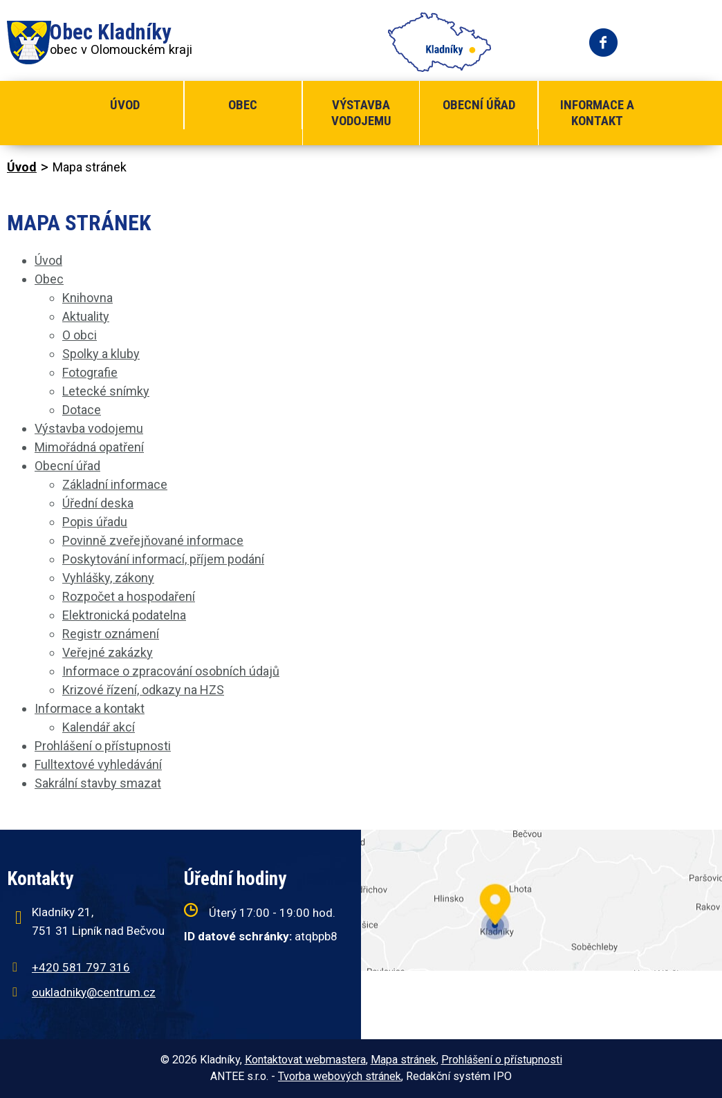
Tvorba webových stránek (339, 1076)
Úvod (125, 105)
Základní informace (114, 484)
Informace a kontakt (597, 113)
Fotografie (90, 372)
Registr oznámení (110, 633)
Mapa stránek (403, 1059)
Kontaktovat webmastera (305, 1059)
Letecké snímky (105, 391)
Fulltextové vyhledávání (98, 764)
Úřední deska (97, 503)
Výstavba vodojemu (361, 113)
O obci (79, 335)
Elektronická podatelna (124, 615)
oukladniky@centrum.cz (94, 992)
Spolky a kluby (101, 353)
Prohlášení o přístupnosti (103, 745)
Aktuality (85, 316)
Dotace (81, 409)
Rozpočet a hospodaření (128, 596)
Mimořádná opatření (89, 447)
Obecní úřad (479, 105)
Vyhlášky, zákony (108, 577)
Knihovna (87, 297)
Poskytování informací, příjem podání (163, 559)
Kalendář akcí (98, 727)
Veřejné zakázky (107, 652)
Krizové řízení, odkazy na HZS (143, 689)
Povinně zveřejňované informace (152, 540)
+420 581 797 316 (81, 967)
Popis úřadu (94, 521)
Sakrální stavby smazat (98, 783)
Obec (242, 105)
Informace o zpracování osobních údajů (170, 671)
